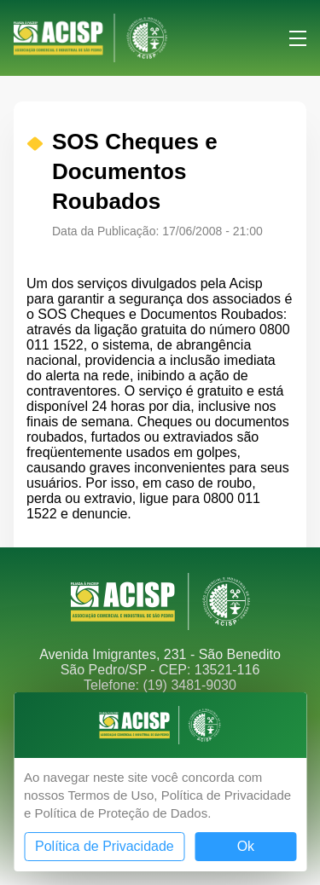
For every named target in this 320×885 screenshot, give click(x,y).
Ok (245, 846)
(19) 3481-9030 (189, 685)
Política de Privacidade (104, 846)
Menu (298, 38)
